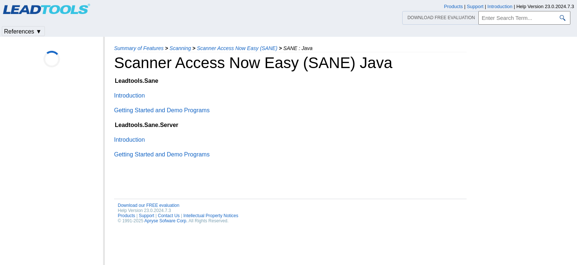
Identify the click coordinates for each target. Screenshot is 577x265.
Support (146, 215)
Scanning (180, 48)
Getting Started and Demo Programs (162, 110)
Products (126, 215)
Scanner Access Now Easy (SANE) (237, 48)
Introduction (129, 95)
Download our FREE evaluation (148, 205)
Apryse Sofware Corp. (165, 220)
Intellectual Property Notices (210, 215)
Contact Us (169, 215)
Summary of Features (139, 48)
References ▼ (23, 31)
